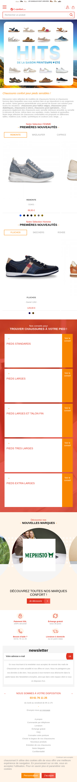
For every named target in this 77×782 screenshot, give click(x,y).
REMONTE (15, 135)
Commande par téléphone (38, 722)
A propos (38, 719)
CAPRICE (61, 135)
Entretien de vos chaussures (38, 745)
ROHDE (61, 232)
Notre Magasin (38, 748)
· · (31, 204)
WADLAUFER (38, 135)
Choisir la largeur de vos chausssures (38, 738)
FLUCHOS (15, 232)
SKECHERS (38, 232)
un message (45, 710)
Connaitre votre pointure (38, 735)
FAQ (38, 732)
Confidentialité (38, 751)
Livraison (38, 726)
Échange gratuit (38, 729)
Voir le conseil (67, 339)
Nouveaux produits (38, 742)
